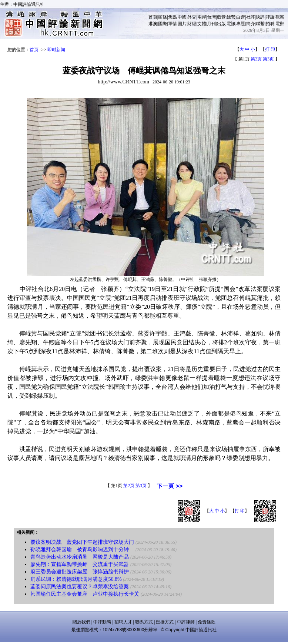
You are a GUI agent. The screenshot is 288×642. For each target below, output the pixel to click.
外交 (191, 17)
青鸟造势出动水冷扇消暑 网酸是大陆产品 (79, 557)
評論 (270, 17)
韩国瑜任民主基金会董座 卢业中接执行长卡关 (84, 594)
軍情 (172, 23)
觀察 (279, 17)
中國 (182, 17)
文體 (201, 23)
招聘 (270, 23)
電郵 (279, 23)
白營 (240, 17)
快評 (260, 17)
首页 (34, 49)
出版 (221, 23)
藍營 (221, 17)
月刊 (211, 23)
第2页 (256, 59)
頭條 (162, 17)
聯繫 (260, 23)
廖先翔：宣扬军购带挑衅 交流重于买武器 (79, 564)
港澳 (152, 23)
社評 (250, 17)
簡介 (250, 23)
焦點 (172, 17)
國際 (162, 23)
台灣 (211, 17)
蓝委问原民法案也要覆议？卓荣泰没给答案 (79, 586)
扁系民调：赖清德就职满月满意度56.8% (75, 579)
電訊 (231, 23)
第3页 (268, 59)
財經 (191, 23)
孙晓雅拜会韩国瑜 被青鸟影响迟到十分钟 (82, 549)
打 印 (270, 49)
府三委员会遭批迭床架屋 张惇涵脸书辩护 (79, 572)
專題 (240, 23)
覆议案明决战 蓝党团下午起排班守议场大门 (82, 542)
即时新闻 (56, 49)
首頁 (152, 17)
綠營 (231, 17)
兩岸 (201, 17)
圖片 (182, 23)
